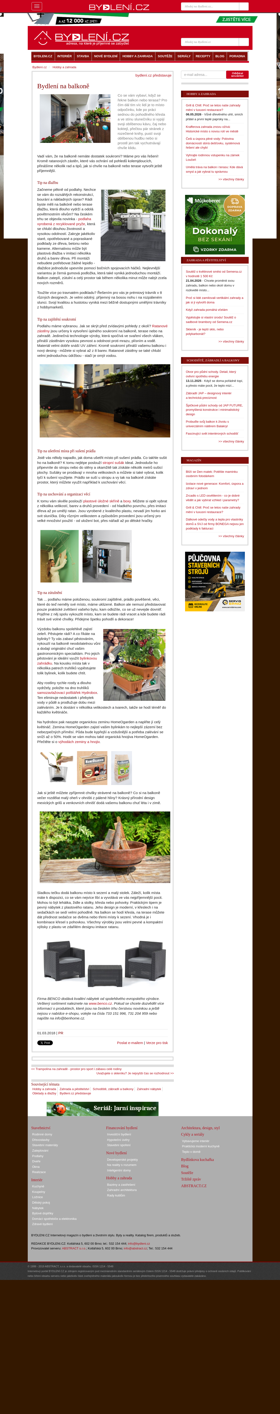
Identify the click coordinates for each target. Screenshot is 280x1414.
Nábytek (38, 1208)
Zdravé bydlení (42, 1224)
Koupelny (38, 1192)
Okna (36, 1167)
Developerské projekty (122, 1159)
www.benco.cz (100, 1003)
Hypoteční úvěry (118, 1140)
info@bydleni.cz (139, 1243)
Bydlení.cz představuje (75, 1093)
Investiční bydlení (119, 1134)
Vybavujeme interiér (195, 1141)
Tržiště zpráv (191, 1179)
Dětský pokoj (41, 1202)
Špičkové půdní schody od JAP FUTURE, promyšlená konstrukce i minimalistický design (214, 410)
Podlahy (38, 1156)
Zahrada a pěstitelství (74, 1089)
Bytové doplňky (42, 1213)
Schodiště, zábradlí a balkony (113, 1089)
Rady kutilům (116, 1195)
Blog (184, 1166)
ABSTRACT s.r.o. (74, 1248)
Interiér (37, 1180)
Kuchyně (38, 1186)
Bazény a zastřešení (121, 1184)
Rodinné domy (42, 1134)
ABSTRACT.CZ (194, 1186)
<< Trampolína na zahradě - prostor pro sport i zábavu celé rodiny (76, 1069)
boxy (127, 501)
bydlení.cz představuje (154, 75)
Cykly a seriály (192, 1134)
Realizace (39, 1172)
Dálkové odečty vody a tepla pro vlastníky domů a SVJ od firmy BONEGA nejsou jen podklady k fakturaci (215, 524)
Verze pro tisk (157, 1043)
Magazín (194, 460)
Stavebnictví (40, 1128)
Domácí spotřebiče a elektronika (54, 1219)
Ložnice (37, 1197)
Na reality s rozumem (122, 1165)
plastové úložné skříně (101, 501)
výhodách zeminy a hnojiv (78, 742)
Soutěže (187, 1173)
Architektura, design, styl (200, 1128)
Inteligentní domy (119, 1170)
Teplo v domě (191, 1152)
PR (60, 1033)
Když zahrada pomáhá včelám (207, 310)
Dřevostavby (40, 1140)
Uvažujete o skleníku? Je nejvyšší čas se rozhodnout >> (135, 1073)
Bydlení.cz (40, 67)
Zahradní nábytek (149, 1089)
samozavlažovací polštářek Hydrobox (67, 693)
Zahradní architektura (122, 1190)
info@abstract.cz (135, 1248)
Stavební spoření (119, 1145)
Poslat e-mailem (130, 1043)
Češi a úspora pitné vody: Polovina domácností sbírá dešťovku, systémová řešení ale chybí (213, 143)
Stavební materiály (45, 1145)
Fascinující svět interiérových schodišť (212, 433)
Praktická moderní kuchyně (201, 1146)
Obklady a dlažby (44, 1093)
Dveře (36, 1161)
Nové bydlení (116, 1153)
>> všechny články (231, 179)
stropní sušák (113, 463)
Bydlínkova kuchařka (197, 1160)
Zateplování (40, 1150)
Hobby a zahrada (44, 1089)
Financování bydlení (121, 1128)
